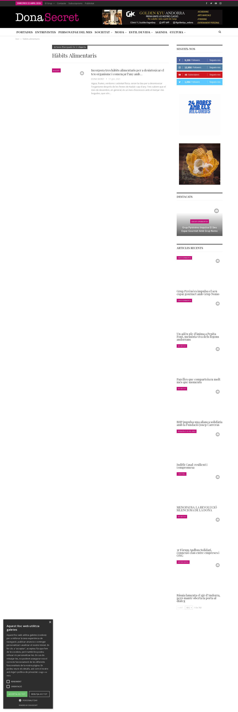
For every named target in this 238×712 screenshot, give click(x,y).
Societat (102, 32)
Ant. (180, 607)
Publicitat (89, 3)
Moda (119, 32)
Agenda (161, 32)
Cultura (176, 32)
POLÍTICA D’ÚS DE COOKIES (139, 699)
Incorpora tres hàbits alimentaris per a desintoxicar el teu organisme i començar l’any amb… (127, 72)
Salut (56, 70)
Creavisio (218, 706)
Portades (24, 32)
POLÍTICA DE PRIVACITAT (93, 699)
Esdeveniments (199, 221)
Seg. (189, 607)
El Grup (48, 3)
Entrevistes (45, 32)
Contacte (61, 3)
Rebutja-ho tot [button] (39, 694)
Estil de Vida (139, 32)
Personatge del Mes (75, 32)
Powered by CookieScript (28, 705)
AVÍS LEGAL (115, 699)
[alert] (28, 664)
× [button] (50, 622)
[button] (28, 700)
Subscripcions (75, 3)
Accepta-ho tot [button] (17, 694)
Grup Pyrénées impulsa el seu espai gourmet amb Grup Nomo (199, 229)
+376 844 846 (169, 677)
